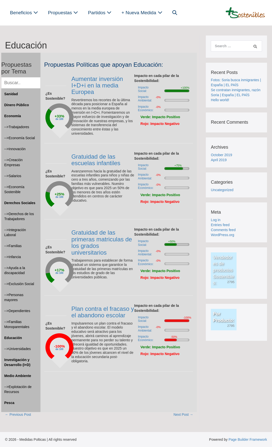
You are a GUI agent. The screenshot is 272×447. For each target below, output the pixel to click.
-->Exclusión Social (19, 284)
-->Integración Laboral (15, 232)
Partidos (99, 12)
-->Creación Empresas (13, 162)
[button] (174, 12)
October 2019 (221, 155)
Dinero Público (16, 105)
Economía (12, 116)
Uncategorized (222, 190)
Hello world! (220, 100)
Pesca (9, 403)
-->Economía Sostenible (14, 189)
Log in (215, 220)
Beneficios (24, 12)
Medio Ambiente (17, 376)
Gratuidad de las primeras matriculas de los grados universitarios (101, 242)
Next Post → (183, 415)
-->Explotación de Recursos (17, 389)
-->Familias (13, 246)
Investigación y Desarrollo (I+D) (17, 362)
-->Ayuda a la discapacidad (14, 270)
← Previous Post (18, 415)
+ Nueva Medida (141, 12)
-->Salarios (12, 176)
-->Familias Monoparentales (16, 324)
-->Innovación (14, 149)
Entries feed (220, 225)
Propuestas (63, 12)
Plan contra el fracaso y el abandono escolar (102, 312)
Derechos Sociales (19, 203)
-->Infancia (12, 257)
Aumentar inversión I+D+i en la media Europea (97, 85)
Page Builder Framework (248, 440)
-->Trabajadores (16, 127)
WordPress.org (222, 235)
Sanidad (11, 94)
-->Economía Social (19, 138)
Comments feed (223, 230)
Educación (13, 338)
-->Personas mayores (13, 297)
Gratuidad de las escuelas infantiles (95, 159)
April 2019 (219, 160)
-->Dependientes (17, 311)
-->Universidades (17, 349)
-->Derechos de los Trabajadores (19, 216)
